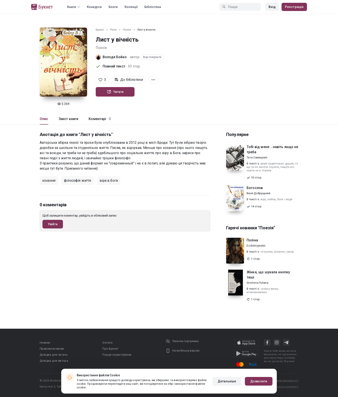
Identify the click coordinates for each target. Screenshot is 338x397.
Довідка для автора (54, 360)
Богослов (255, 188)
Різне (113, 29)
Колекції (131, 7)
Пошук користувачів (116, 354)
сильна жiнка (269, 288)
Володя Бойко (115, 57)
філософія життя (77, 180)
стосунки (266, 251)
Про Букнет (110, 348)
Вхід (272, 7)
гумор (290, 251)
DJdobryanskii (256, 245)
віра (263, 199)
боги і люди (284, 199)
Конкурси (94, 7)
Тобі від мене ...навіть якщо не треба (272, 149)
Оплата (107, 342)
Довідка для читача (53, 354)
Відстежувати (152, 57)
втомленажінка (257, 292)
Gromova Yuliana (257, 282)
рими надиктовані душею (277, 163)
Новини (45, 342)
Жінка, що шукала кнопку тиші (268, 274)
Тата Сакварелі (257, 157)
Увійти (53, 224)
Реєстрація (294, 7)
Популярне (237, 134)
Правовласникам (52, 348)
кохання (48, 180)
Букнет (100, 29)
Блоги (113, 7)
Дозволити (258, 381)
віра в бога (109, 180)
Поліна (252, 240)
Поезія (127, 29)
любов (271, 199)
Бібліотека (152, 7)
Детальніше (227, 381)
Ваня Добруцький (258, 193)
